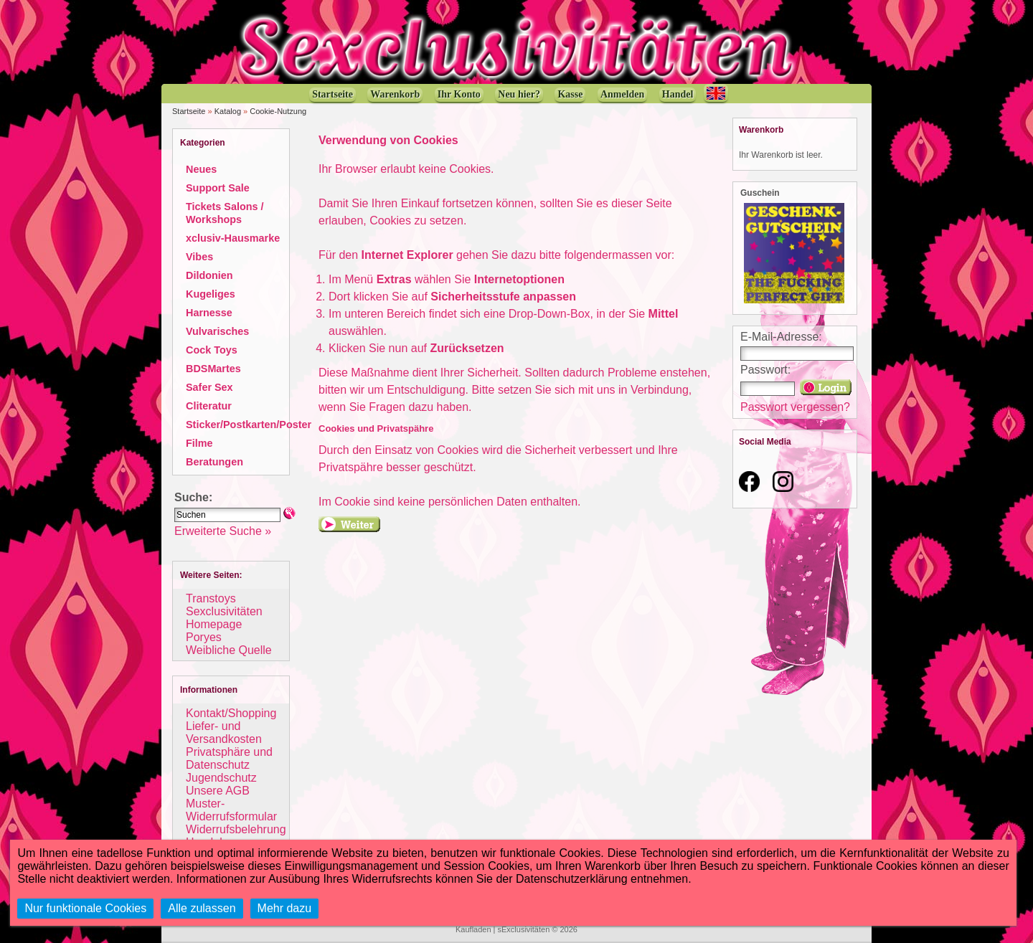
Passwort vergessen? (795, 407)
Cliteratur (209, 406)
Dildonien (209, 275)
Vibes (199, 256)
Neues (201, 169)
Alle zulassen (201, 908)
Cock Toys (211, 350)
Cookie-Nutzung (278, 111)
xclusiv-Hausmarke (233, 238)
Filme (199, 443)
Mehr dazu (285, 908)
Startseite (188, 111)
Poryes (204, 637)
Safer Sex (209, 387)
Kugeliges (210, 294)
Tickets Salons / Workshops (225, 213)
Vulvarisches (217, 331)
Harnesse (209, 312)
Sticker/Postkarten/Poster (248, 424)
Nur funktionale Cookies (85, 908)
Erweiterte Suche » (222, 531)
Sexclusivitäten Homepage (224, 617)
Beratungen (214, 462)
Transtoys (211, 598)
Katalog (227, 111)
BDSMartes (213, 368)
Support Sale (218, 188)
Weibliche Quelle (229, 650)
